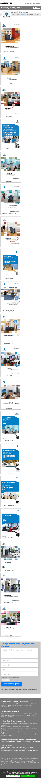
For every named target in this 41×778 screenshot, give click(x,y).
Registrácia (37, 3)
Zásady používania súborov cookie (22, 773)
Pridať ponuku (14, 748)
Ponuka (18, 14)
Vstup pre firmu (23, 748)
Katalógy (23, 14)
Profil (13, 14)
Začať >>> (10, 716)
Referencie (30, 14)
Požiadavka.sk (25, 763)
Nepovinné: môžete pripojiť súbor (10, 677)
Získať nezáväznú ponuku (11, 684)
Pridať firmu (4, 748)
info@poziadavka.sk (8, 741)
